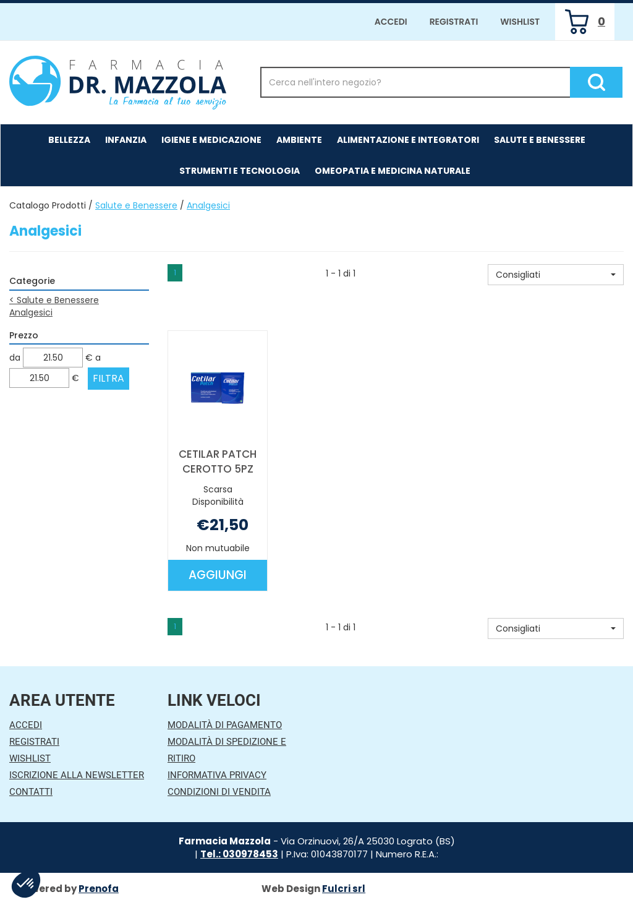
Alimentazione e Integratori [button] (408, 140)
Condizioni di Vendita (219, 791)
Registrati (454, 21)
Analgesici (31, 312)
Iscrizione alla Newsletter (76, 775)
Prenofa (99, 888)
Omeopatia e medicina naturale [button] (392, 171)
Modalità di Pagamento (225, 725)
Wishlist (520, 21)
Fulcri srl (343, 888)
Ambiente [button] (299, 140)
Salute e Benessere (136, 205)
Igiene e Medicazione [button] (211, 140)
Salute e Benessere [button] (539, 140)
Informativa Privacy (217, 775)
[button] (556, 274)
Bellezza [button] (69, 140)
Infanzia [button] (126, 140)
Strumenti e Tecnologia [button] (239, 171)
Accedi (391, 21)
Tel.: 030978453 (239, 853)
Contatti (31, 791)
